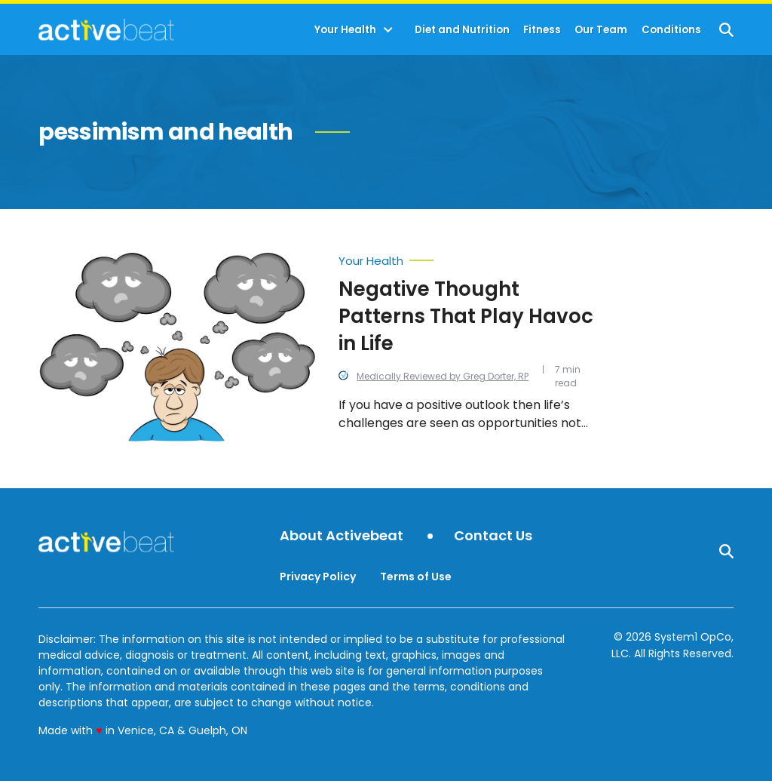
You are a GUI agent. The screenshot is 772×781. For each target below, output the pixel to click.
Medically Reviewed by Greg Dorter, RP (442, 376)
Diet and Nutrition (462, 29)
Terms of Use (416, 576)
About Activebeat (341, 536)
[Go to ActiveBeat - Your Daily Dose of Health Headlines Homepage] (105, 29)
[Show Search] (726, 30)
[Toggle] (388, 30)
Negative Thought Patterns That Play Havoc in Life (466, 316)
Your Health (345, 29)
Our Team (600, 29)
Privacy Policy (318, 576)
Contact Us (493, 536)
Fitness (542, 29)
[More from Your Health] (466, 257)
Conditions (671, 29)
